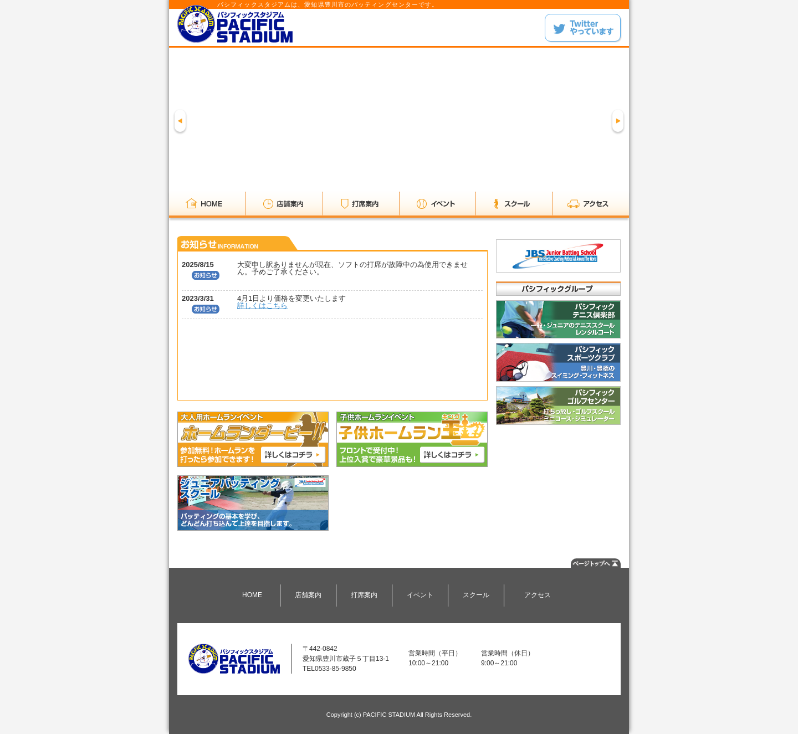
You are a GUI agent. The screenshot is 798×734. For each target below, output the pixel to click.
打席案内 (364, 595)
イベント (420, 595)
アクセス (537, 595)
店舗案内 (308, 595)
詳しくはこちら (262, 305)
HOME (252, 595)
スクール (476, 595)
